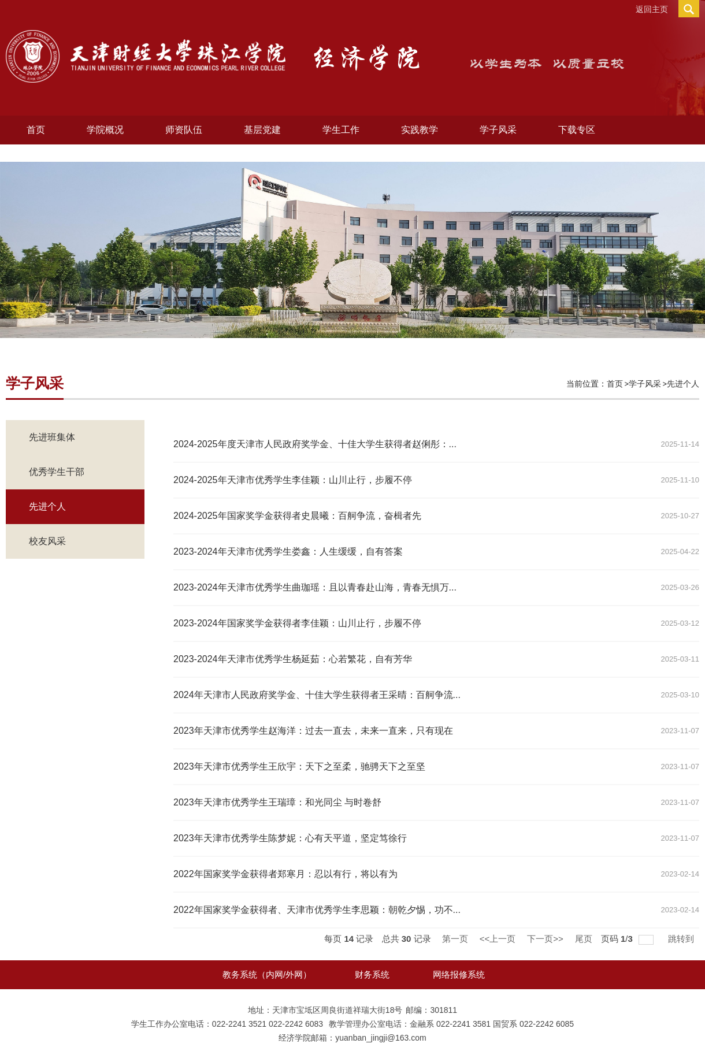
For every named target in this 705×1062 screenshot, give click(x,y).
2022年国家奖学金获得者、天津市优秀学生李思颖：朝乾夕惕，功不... (317, 910)
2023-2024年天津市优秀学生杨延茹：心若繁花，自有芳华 (292, 659)
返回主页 (652, 9)
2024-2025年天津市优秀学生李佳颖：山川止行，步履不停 (292, 480)
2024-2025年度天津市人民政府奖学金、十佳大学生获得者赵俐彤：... (315, 444)
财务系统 (372, 974)
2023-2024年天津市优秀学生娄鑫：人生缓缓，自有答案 (288, 551)
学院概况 (105, 130)
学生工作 (340, 130)
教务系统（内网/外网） (266, 974)
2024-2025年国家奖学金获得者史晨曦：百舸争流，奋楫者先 (297, 516)
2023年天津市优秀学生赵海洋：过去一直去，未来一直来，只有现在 (313, 731)
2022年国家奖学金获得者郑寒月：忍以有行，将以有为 (285, 874)
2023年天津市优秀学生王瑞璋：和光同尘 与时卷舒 (277, 802)
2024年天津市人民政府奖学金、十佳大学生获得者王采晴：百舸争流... (317, 695)
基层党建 (262, 130)
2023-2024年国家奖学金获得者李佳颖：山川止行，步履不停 (297, 623)
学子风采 (498, 130)
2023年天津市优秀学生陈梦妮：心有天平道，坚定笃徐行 (290, 838)
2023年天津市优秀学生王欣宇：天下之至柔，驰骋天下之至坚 (299, 766)
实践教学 (419, 130)
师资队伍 (183, 130)
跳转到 (682, 939)
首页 (36, 130)
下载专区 (576, 130)
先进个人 (683, 383)
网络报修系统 (459, 974)
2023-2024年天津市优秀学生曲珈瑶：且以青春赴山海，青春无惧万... (315, 587)
